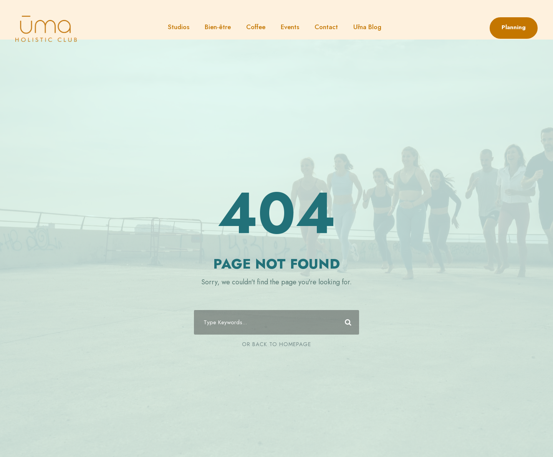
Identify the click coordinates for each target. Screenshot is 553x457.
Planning (514, 27)
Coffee (255, 26)
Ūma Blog (367, 26)
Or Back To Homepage (276, 344)
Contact (326, 26)
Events (290, 26)
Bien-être (218, 26)
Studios (178, 26)
